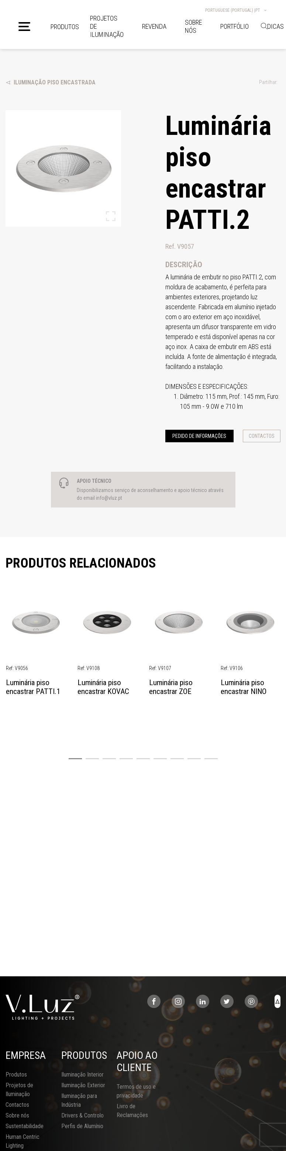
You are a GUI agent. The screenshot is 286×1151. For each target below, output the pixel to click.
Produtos (65, 27)
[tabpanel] (36, 646)
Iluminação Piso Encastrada (51, 82)
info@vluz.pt (109, 498)
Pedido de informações (199, 436)
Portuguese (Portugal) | (236, 10)
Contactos (262, 436)
